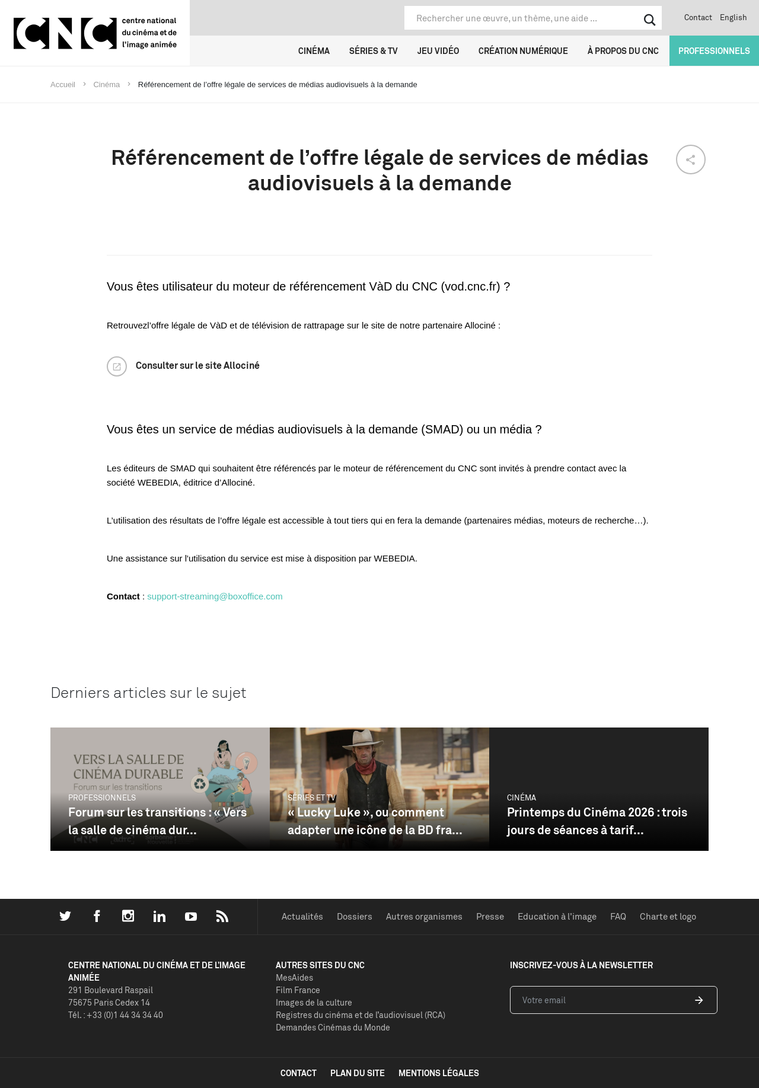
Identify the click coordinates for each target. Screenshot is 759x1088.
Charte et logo (668, 916)
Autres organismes (424, 916)
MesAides (294, 977)
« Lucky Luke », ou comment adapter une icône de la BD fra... (375, 821)
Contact (698, 17)
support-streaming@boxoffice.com (214, 596)
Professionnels (714, 51)
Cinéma (314, 51)
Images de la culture (314, 1002)
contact (298, 1073)
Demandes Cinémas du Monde (333, 1027)
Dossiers (354, 916)
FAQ (618, 916)
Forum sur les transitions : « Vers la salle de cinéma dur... (157, 821)
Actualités (302, 916)
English (733, 17)
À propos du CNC (623, 51)
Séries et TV (312, 797)
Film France (298, 990)
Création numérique (523, 51)
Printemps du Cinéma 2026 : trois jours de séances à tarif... (597, 821)
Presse (490, 916)
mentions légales (438, 1073)
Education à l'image (557, 916)
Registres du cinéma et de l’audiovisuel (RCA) (360, 1015)
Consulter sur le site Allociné (198, 365)
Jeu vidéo (438, 51)
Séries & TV (373, 51)
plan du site (357, 1073)
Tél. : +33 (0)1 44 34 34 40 (115, 1015)
